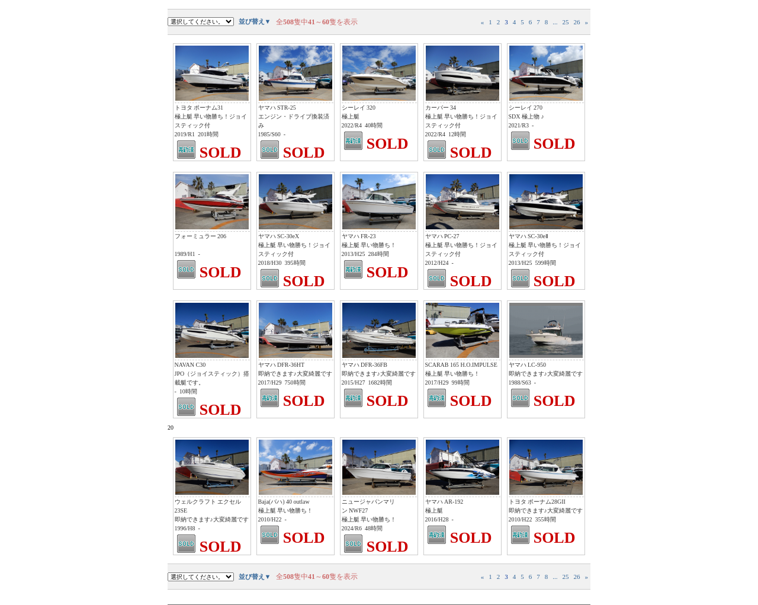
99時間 (461, 382)
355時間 (545, 519)
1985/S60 (269, 134)
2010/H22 (270, 519)
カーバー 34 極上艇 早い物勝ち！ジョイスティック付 (461, 116)
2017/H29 (270, 382)
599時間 (545, 263)
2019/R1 (185, 134)
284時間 (378, 254)
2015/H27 (353, 382)
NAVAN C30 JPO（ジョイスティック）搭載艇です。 (212, 373)
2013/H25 (353, 254)
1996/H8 (185, 528)
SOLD (221, 152)
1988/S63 (520, 382)
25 (566, 21)
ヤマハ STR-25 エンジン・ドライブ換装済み (293, 116)
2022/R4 (352, 125)
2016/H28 (437, 519)
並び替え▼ (255, 21)
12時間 (457, 134)
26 (577, 21)
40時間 (374, 125)
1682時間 (380, 382)
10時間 (188, 391)
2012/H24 (437, 263)
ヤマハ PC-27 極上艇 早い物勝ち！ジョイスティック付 (461, 245)
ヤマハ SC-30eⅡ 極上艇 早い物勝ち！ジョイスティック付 (545, 245)
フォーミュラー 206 (201, 236)
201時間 (208, 134)
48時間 (374, 528)
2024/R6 (352, 528)
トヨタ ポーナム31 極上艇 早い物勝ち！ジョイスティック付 (211, 116)
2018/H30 (270, 263)
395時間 (295, 263)
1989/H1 (185, 254)
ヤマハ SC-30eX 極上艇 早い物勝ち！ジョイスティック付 (294, 245)
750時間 (295, 382)
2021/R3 (519, 125)
